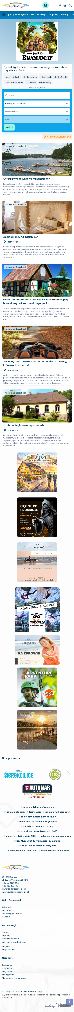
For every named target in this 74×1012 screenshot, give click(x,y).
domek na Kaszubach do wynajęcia (38, 821)
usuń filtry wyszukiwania (57, 136)
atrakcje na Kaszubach (57, 812)
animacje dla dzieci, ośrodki (53, 77)
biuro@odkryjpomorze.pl (14, 888)
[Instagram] (65, 5)
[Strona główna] (4, 15)
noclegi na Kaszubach (15, 146)
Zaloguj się (7, 965)
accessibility (69, 1001)
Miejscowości (8, 949)
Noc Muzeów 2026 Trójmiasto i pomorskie (38, 841)
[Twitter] (70, 5)
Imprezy (6, 935)
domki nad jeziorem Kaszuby (38, 826)
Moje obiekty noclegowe (14, 978)
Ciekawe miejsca (10, 938)
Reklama (6, 910)
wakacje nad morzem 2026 (22, 850)
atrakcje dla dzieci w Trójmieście (23, 812)
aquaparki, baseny (14, 82)
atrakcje (41, 14)
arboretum (31, 82)
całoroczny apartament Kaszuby (38, 816)
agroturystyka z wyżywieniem (38, 807)
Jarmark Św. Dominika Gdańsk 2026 (38, 831)
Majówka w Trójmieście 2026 (21, 836)
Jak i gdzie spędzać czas (21, 67)
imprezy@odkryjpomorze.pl (15, 891)
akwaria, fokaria (12, 77)
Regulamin (7, 971)
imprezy (54, 14)
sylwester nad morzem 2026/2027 (38, 845)
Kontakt (6, 916)
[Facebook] (60, 5)
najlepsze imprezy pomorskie (55, 836)
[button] (5, 774)
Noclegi (5, 932)
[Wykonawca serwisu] (58, 1005)
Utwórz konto (8, 968)
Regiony (6, 946)
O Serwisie (7, 907)
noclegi (65, 14)
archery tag (45, 82)
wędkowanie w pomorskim (55, 850)
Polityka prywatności (12, 913)
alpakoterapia (30, 77)
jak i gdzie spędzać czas (21, 14)
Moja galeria (8, 974)
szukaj (9, 127)
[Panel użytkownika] (45, 5)
